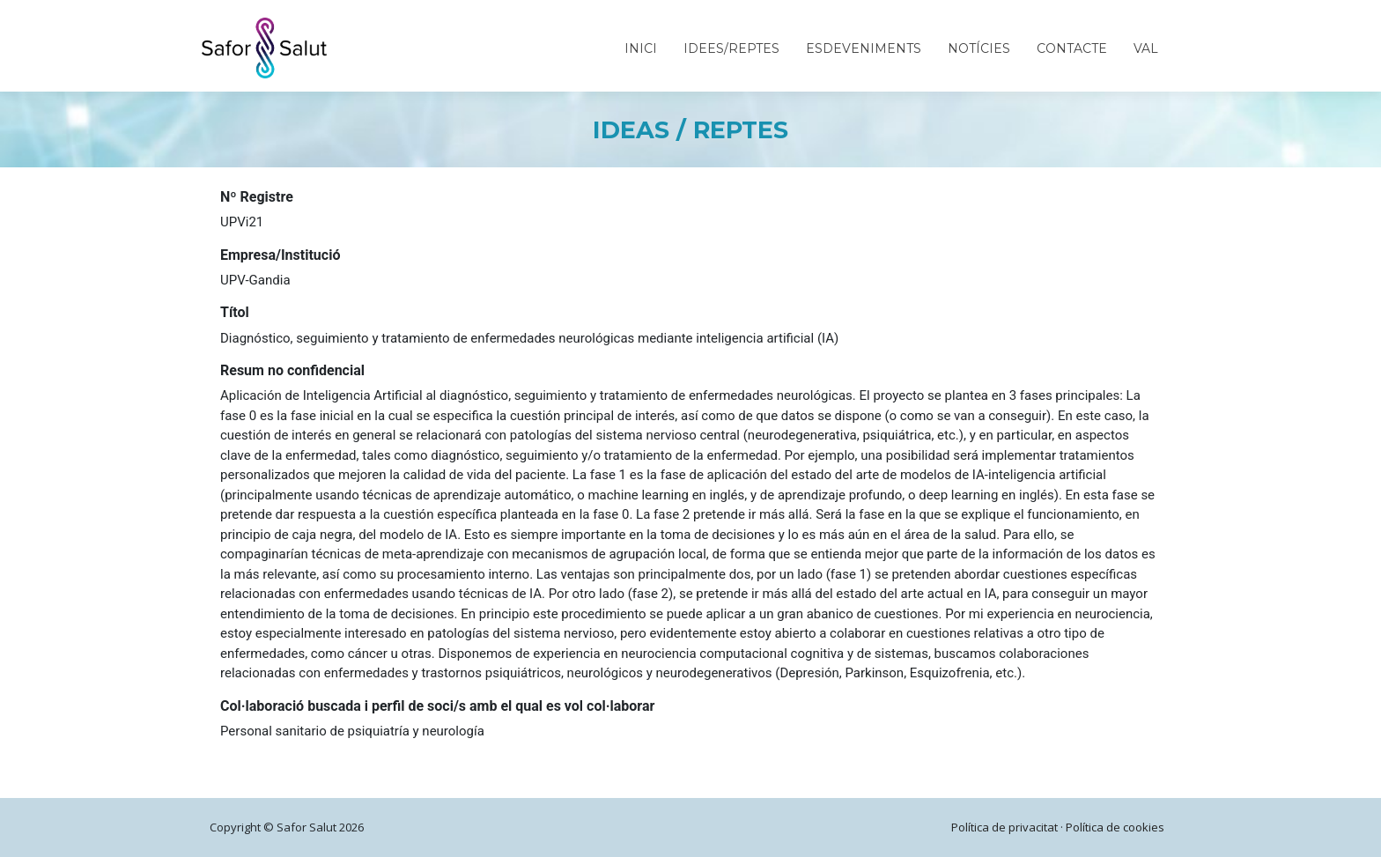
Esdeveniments (863, 48)
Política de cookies (1115, 827)
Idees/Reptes (731, 48)
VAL (1146, 48)
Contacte (1072, 48)
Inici (640, 48)
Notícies (979, 48)
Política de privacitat (1004, 827)
